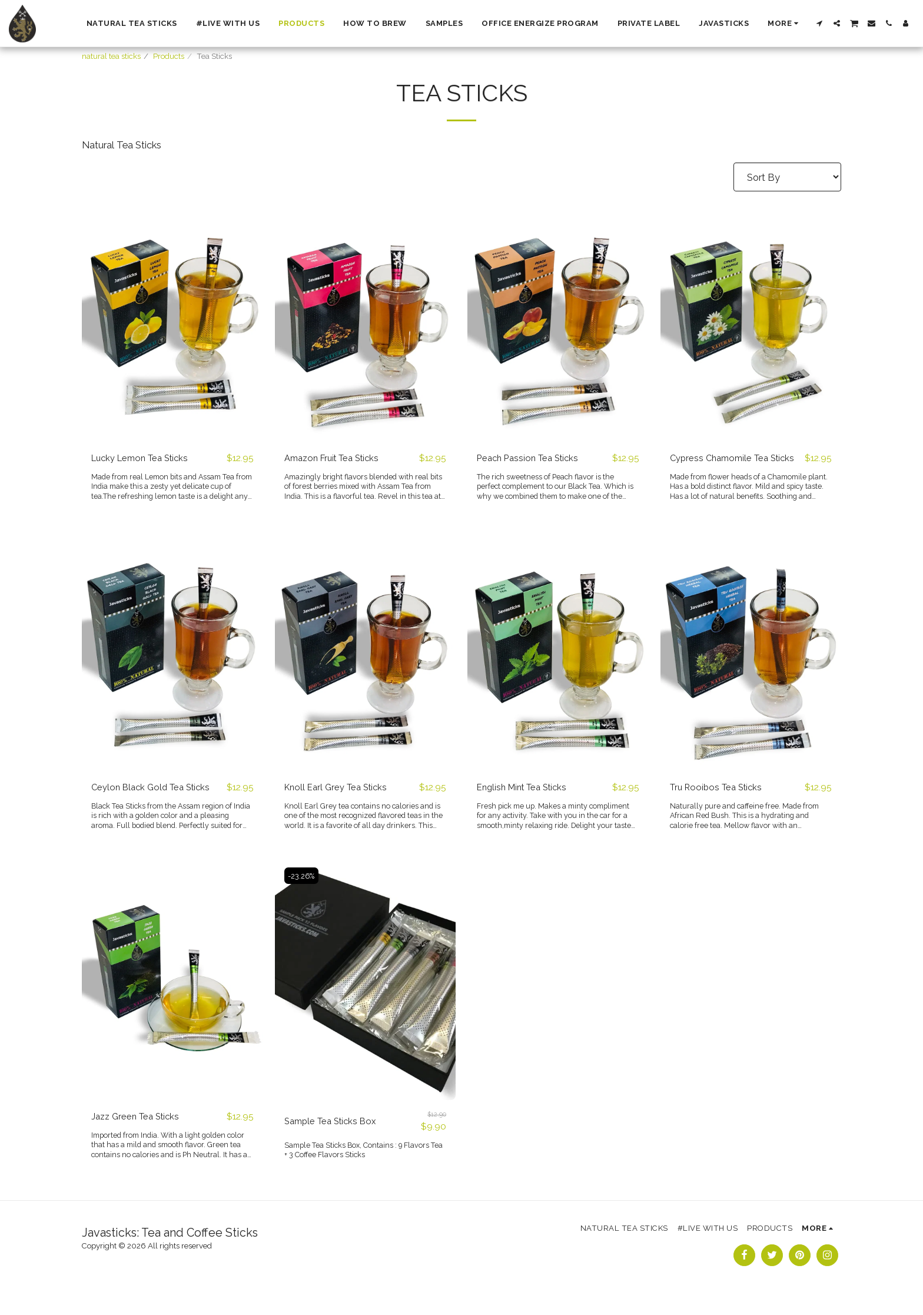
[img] (172, 321)
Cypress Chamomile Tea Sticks (723, 465)
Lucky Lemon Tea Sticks (144, 458)
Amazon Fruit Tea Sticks (337, 458)
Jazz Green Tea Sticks (139, 1132)
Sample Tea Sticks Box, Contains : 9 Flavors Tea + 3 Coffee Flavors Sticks (360, 1166)
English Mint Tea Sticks (526, 803)
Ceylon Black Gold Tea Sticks (155, 803)
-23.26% (303, 891)
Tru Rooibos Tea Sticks (720, 803)
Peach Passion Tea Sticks (532, 458)
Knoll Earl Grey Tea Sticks (340, 803)
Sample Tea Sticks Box (334, 1137)
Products (168, 56)
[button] (820, 23)
